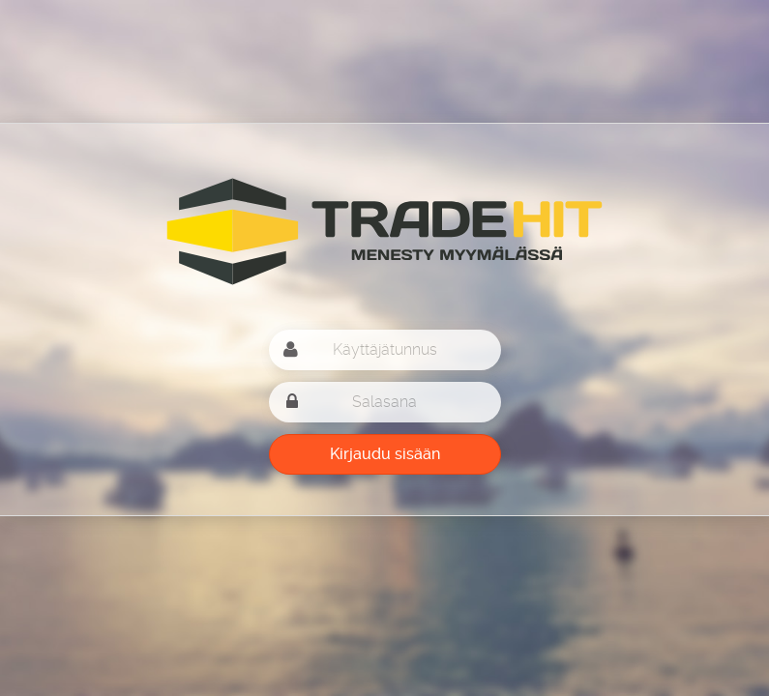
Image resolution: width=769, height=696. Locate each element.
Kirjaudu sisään (385, 454)
